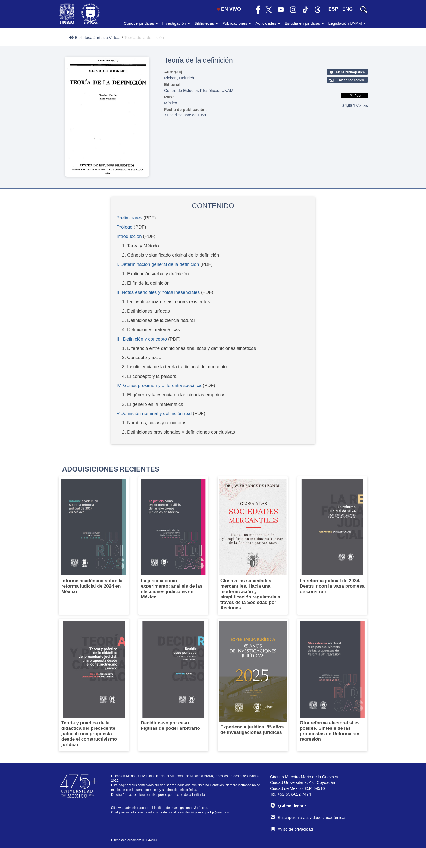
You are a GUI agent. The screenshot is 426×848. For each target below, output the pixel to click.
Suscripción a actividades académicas (308, 817)
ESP (333, 9)
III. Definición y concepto (142, 339)
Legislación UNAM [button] (347, 23)
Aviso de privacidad (292, 829)
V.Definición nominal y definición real (154, 413)
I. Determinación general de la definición (158, 264)
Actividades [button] (267, 23)
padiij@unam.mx (217, 812)
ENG (347, 9)
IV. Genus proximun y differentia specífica (159, 385)
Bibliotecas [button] (206, 23)
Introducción (129, 236)
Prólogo (125, 227)
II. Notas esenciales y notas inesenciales (158, 292)
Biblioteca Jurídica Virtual (94, 37)
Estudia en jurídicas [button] (304, 23)
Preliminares (129, 217)
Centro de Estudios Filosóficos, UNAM (198, 90)
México (170, 103)
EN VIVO (229, 9)
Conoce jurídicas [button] (141, 23)
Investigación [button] (176, 23)
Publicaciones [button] (236, 23)
